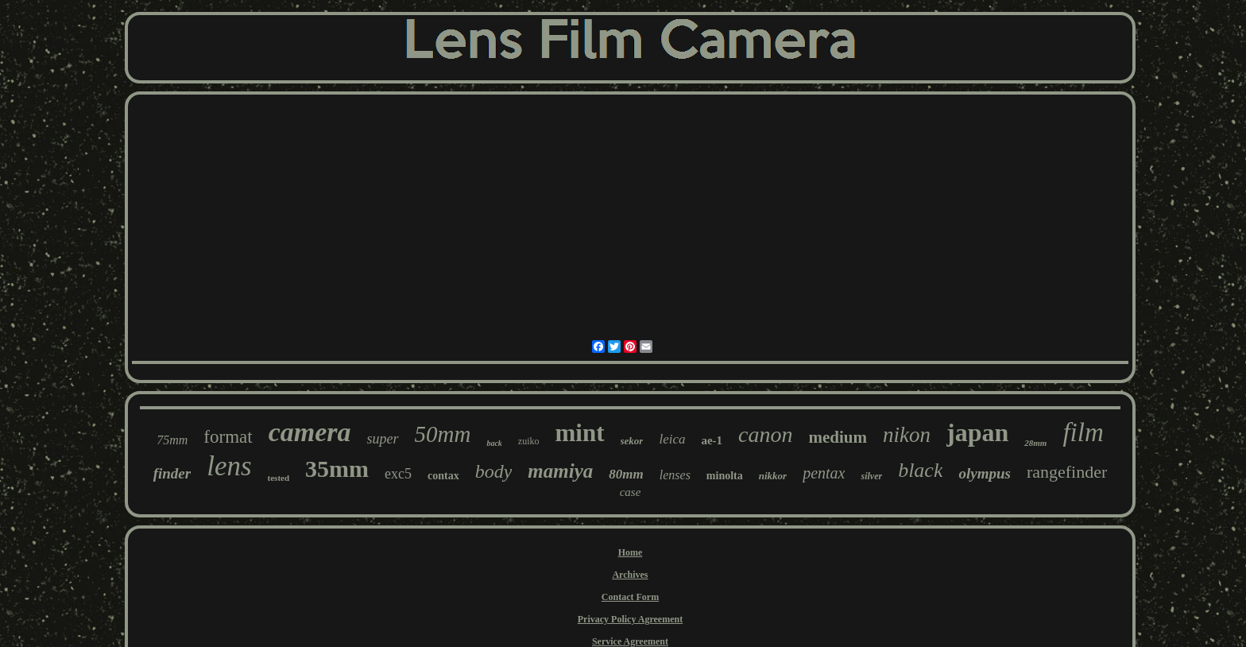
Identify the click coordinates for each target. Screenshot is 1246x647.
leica (672, 439)
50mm (443, 434)
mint (580, 433)
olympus (984, 473)
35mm (337, 468)
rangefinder (1067, 472)
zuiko (529, 441)
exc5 (398, 474)
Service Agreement (630, 641)
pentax (824, 473)
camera (310, 432)
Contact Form (630, 596)
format (227, 437)
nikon (907, 435)
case (630, 492)
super (383, 439)
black (920, 470)
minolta (724, 476)
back (493, 443)
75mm (172, 440)
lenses (675, 475)
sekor (632, 441)
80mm (626, 474)
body (494, 471)
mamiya (560, 471)
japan (977, 432)
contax (443, 476)
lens (229, 466)
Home (630, 552)
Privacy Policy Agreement (630, 619)
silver (871, 476)
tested (279, 477)
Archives (630, 574)
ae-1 (711, 440)
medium (838, 437)
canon (765, 434)
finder (172, 473)
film (1082, 432)
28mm (1035, 442)
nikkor (773, 476)
